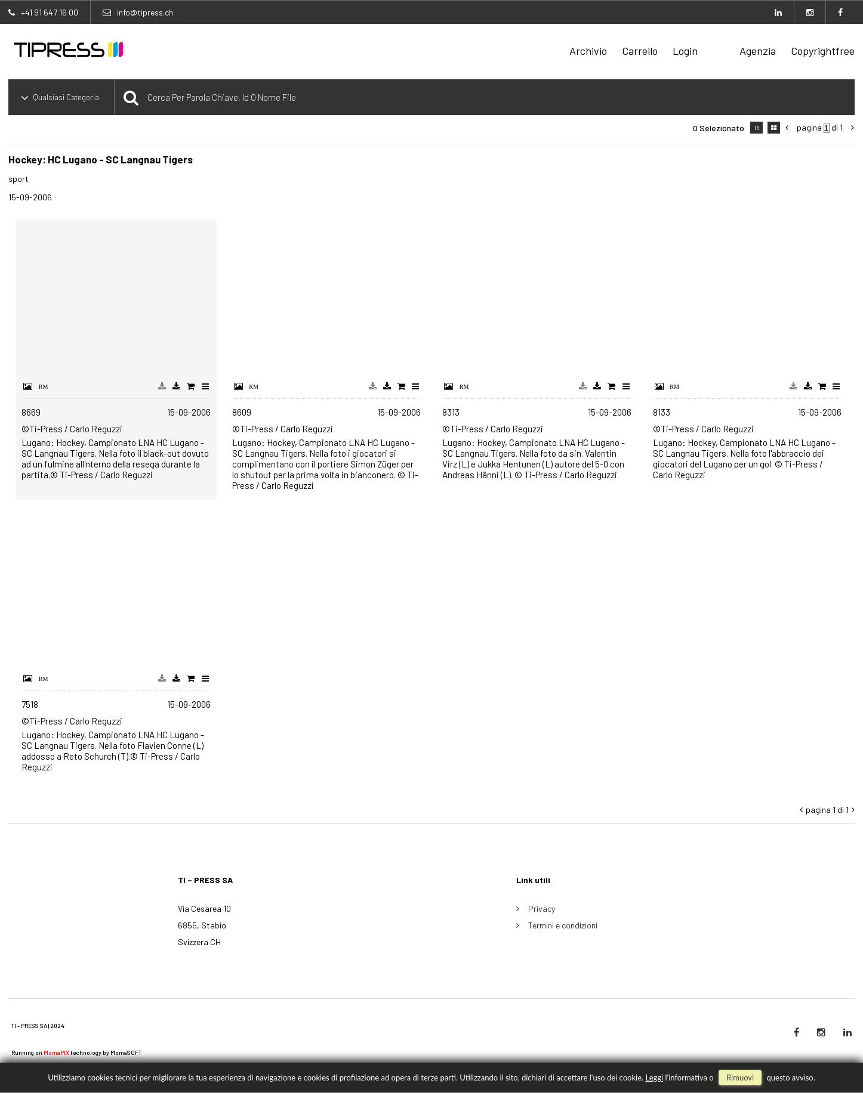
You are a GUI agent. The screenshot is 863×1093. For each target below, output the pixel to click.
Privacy (541, 908)
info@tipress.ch (145, 12)
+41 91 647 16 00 (49, 12)
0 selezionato (718, 128)
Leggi (654, 1077)
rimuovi (740, 1077)
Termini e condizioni (562, 925)
